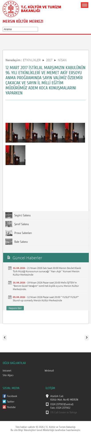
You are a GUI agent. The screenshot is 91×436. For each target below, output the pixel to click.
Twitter (10, 401)
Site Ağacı (8, 375)
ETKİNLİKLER (32, 60)
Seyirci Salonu (18, 215)
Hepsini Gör (15, 308)
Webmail (49, 370)
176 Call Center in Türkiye (63, 412)
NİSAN (62, 60)
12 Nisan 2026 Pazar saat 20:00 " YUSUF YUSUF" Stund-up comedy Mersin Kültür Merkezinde (46, 298)
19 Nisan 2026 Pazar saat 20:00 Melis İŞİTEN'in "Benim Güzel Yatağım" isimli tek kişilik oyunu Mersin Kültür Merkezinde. (46, 286)
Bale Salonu (16, 242)
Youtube (11, 407)
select (37, 29)
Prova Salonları (18, 233)
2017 (49, 60)
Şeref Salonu (17, 224)
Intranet (7, 370)
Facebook (12, 396)
